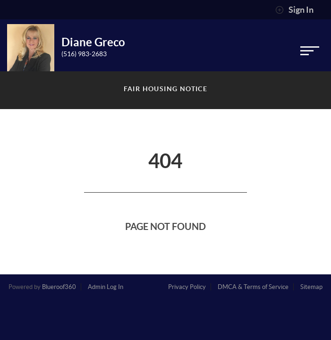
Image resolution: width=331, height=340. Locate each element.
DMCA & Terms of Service (253, 286)
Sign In (294, 10)
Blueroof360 (59, 286)
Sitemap (311, 286)
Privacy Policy (187, 286)
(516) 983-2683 (84, 54)
